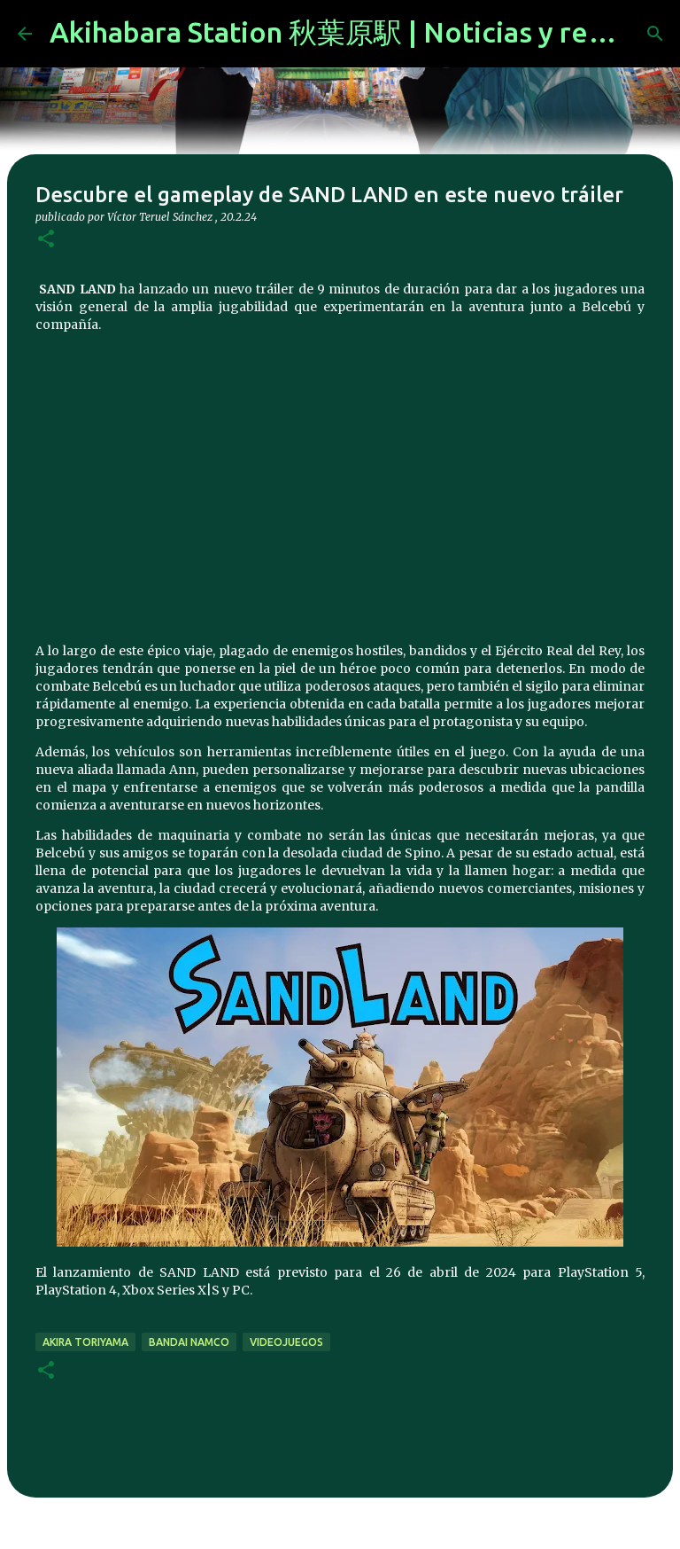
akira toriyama (85, 1342)
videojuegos (286, 1342)
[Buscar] (655, 33)
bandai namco (189, 1342)
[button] (46, 240)
